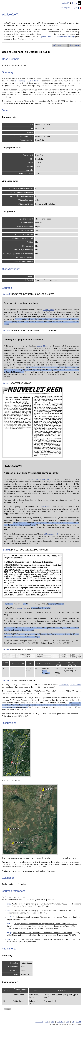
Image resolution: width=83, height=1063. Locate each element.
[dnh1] (9, 911)
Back (52, 1022)
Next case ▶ (75, 45)
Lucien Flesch (48, 310)
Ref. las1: (6, 383)
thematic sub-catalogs (66, 37)
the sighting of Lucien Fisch (26, 81)
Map (67, 1022)
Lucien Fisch (22, 608)
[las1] (9, 917)
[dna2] (9, 904)
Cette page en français (70, 8)
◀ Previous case (60, 45)
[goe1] (9, 939)
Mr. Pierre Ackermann (40, 479)
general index (46, 37)
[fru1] (9, 933)
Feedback (39, 1022)
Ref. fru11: (6, 550)
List (73, 1022)
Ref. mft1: (6, 650)
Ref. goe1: (6, 681)
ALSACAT (66, 3)
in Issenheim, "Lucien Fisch (70, 685)
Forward (60, 1022)
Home (74, 3)
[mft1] (9, 924)
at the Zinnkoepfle (51, 534)
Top (46, 1022)
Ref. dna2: (6, 294)
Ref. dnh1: (6, 330)
